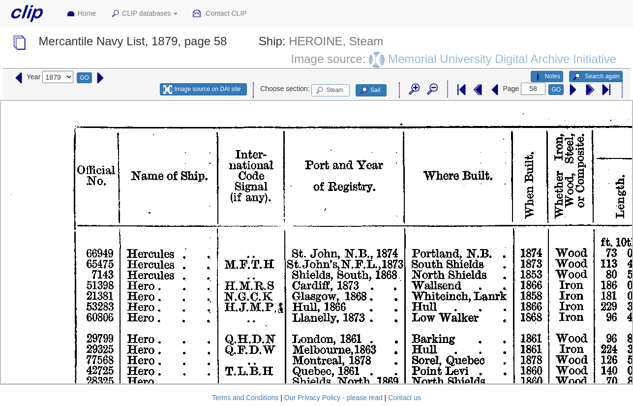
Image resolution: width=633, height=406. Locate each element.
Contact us (404, 398)
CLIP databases (144, 13)
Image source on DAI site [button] (202, 89)
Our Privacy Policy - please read (333, 398)
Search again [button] (596, 76)
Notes (547, 76)
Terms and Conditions (245, 398)
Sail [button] (369, 90)
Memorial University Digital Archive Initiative (502, 58)
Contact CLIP (219, 13)
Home (81, 13)
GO (84, 77)
